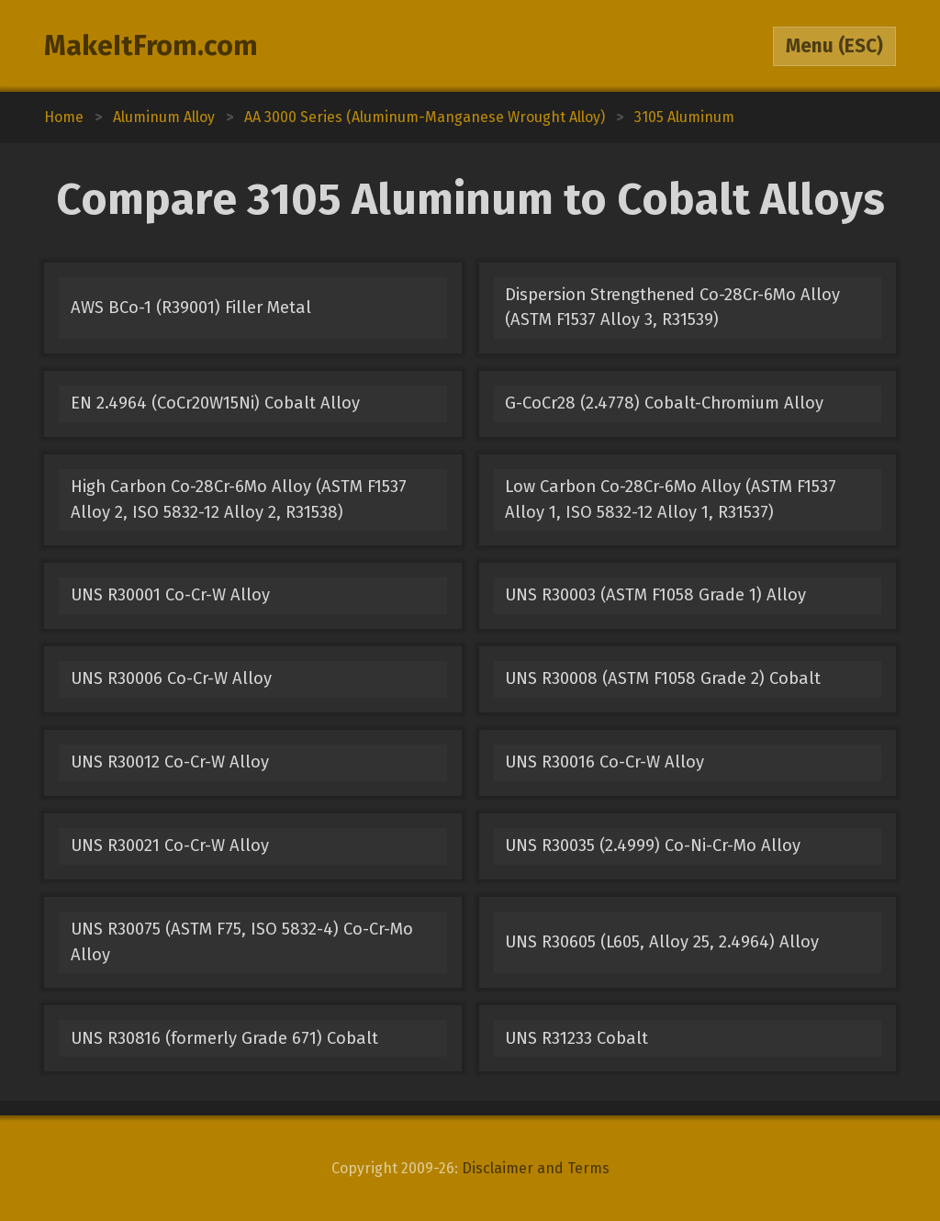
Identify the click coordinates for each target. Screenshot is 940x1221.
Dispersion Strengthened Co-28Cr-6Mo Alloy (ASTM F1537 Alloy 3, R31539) (672, 307)
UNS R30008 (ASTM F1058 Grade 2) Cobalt (663, 678)
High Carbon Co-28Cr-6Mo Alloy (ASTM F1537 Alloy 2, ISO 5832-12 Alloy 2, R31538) (239, 498)
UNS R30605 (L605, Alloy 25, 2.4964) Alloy (662, 942)
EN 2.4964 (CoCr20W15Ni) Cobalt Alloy (215, 403)
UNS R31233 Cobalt (576, 1038)
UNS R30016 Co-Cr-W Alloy (604, 762)
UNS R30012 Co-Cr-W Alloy (170, 762)
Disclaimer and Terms (536, 1168)
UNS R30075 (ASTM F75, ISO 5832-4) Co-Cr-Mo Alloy (242, 941)
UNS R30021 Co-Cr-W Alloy (170, 845)
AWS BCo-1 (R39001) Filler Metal (191, 307)
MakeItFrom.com (151, 45)
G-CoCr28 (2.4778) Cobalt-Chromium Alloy (664, 403)
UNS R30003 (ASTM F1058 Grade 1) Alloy (655, 595)
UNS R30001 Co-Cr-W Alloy (170, 595)
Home (64, 117)
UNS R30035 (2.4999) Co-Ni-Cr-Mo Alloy (652, 845)
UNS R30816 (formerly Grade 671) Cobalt (224, 1038)
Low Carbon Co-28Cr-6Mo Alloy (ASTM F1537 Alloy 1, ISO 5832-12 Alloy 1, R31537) (670, 498)
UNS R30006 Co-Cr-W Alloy (171, 678)
